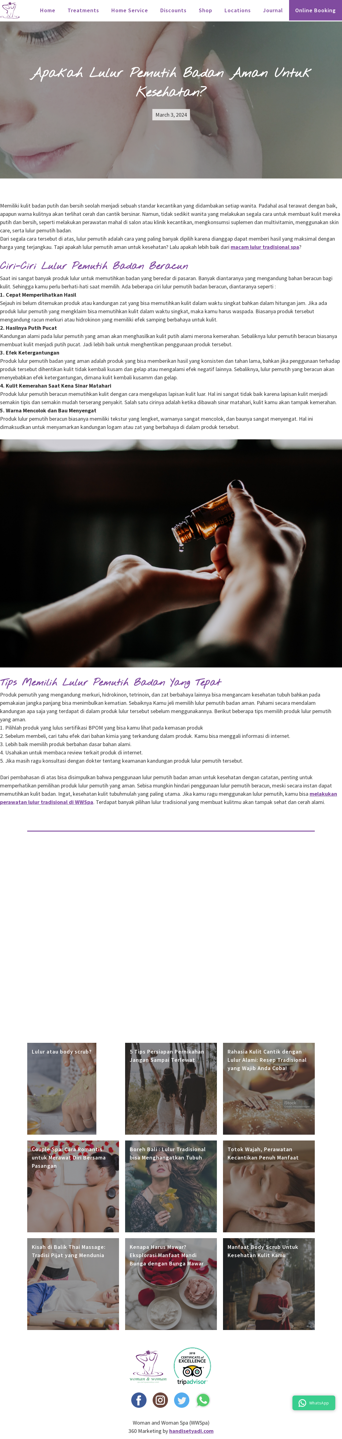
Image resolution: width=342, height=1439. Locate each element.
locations (238, 10)
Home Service (129, 10)
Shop (205, 10)
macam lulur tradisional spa (265, 246)
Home (47, 10)
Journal (273, 10)
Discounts (173, 10)
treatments (83, 10)
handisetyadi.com (191, 1430)
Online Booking (315, 10)
